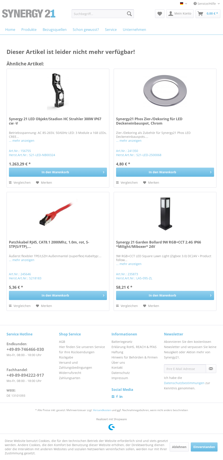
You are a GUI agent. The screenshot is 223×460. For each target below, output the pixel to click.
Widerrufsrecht (70, 373)
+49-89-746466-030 (25, 349)
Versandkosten (102, 410)
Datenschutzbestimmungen (184, 383)
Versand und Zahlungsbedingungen (75, 365)
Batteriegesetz (122, 342)
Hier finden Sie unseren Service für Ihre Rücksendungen (82, 349)
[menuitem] (103, 13)
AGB (62, 342)
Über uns (118, 362)
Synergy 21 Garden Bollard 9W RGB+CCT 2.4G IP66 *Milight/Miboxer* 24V (158, 244)
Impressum (120, 378)
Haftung (117, 352)
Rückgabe (66, 357)
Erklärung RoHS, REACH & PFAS (134, 347)
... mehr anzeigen (21, 140)
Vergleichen (20, 182)
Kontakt (117, 367)
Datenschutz (121, 373)
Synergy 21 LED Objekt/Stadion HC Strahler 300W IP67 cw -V (55, 121)
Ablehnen (179, 447)
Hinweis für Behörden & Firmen (135, 357)
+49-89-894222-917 (25, 375)
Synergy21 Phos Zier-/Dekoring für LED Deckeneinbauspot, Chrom (149, 121)
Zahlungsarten (69, 378)
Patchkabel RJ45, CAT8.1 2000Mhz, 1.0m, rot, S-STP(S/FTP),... (49, 244)
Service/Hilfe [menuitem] (205, 4)
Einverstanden (204, 447)
